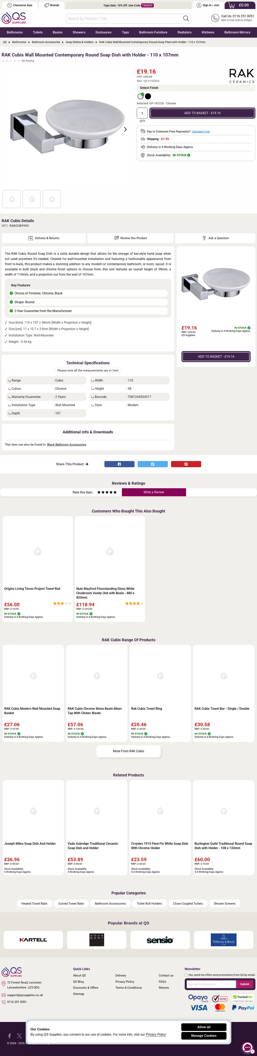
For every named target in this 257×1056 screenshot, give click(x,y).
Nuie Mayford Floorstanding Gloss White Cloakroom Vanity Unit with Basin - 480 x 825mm (105, 593)
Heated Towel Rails (34, 903)
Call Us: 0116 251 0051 (237, 16)
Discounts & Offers (85, 988)
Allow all (203, 1027)
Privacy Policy (124, 982)
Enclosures (103, 32)
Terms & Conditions (128, 988)
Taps (125, 32)
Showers (79, 32)
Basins (57, 32)
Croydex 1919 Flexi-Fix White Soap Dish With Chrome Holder (159, 846)
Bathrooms (15, 32)
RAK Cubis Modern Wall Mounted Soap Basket (32, 711)
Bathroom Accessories (110, 903)
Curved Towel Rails (71, 903)
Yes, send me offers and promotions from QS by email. (221, 974)
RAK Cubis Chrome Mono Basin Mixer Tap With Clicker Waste (95, 711)
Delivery (120, 975)
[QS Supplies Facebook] (9, 1036)
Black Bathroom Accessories (66, 444)
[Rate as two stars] (101, 492)
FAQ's (162, 982)
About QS (79, 975)
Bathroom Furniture (153, 32)
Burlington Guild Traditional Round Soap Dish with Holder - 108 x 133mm (223, 846)
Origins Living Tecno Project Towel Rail (32, 589)
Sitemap (78, 994)
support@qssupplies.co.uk (22, 995)
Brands (51, 5)
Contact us (166, 975)
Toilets (38, 32)
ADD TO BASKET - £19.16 (202, 113)
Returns (164, 988)
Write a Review (154, 492)
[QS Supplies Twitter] (19, 1036)
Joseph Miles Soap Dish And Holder (30, 844)
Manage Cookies (203, 1035)
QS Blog (78, 982)
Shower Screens (225, 903)
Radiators (185, 32)
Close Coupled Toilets (188, 903)
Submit (244, 984)
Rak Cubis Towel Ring (146, 709)
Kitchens (208, 32)
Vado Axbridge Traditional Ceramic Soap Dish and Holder (93, 846)
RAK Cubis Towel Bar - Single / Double (222, 709)
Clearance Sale (19, 5)
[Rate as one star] (99, 492)
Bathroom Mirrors (237, 32)
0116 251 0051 (14, 1002)
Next (123, 129)
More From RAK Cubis (128, 751)
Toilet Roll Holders (149, 903)
